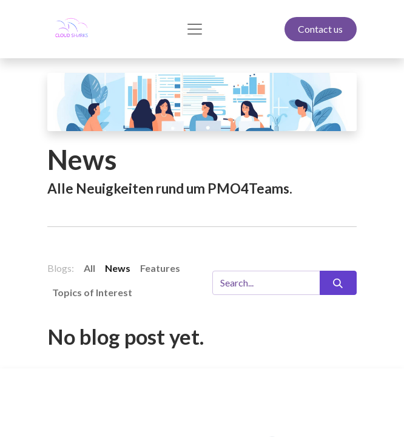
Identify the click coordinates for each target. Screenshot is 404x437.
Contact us (320, 29)
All (89, 268)
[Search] (338, 283)
